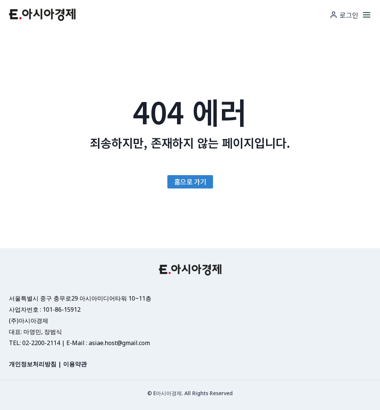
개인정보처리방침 (32, 364)
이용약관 (75, 364)
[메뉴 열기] (366, 14)
